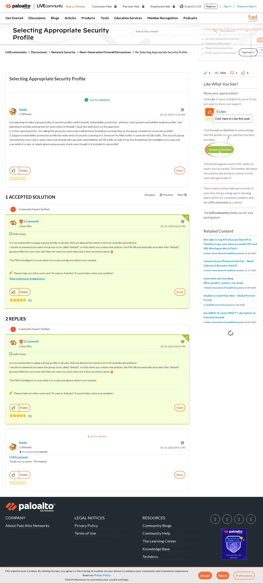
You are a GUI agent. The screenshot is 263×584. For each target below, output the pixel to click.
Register (211, 6)
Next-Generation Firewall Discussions (105, 52)
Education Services (128, 18)
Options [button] (182, 109)
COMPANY (15, 517)
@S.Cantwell (20, 457)
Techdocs (150, 556)
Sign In (227, 6)
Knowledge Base (156, 549)
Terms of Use (85, 533)
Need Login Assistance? (241, 55)
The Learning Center (159, 541)
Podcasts (190, 18)
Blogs (55, 18)
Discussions (36, 18)
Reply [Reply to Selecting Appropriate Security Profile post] (179, 170)
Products (88, 18)
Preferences (244, 575)
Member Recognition (162, 18)
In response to (34, 451)
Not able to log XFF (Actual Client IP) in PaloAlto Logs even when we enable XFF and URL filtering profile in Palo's (230, 244)
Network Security (63, 52)
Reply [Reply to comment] (180, 291)
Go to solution (100, 100)
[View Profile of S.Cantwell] (31, 221)
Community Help (156, 533)
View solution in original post (27, 278)
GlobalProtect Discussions (219, 304)
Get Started (14, 18)
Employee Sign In (247, 6)
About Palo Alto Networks (27, 525)
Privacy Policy (102, 575)
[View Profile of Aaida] (23, 109)
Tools (105, 18)
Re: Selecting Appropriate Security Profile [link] (161, 52)
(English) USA (190, 6)
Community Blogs (156, 525)
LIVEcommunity (16, 52)
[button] (205, 575)
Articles (70, 18)
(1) (30, 300)
